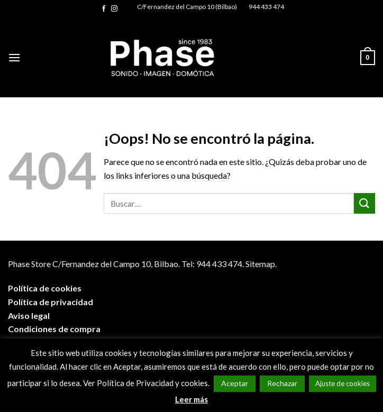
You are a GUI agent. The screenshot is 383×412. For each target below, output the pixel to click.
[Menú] (14, 57)
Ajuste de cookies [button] (342, 383)
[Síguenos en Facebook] (104, 9)
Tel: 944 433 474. (212, 264)
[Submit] (364, 203)
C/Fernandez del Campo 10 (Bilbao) (187, 7)
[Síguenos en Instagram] (114, 9)
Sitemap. (261, 264)
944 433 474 (266, 7)
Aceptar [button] (234, 383)
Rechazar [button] (282, 383)
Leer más (191, 399)
